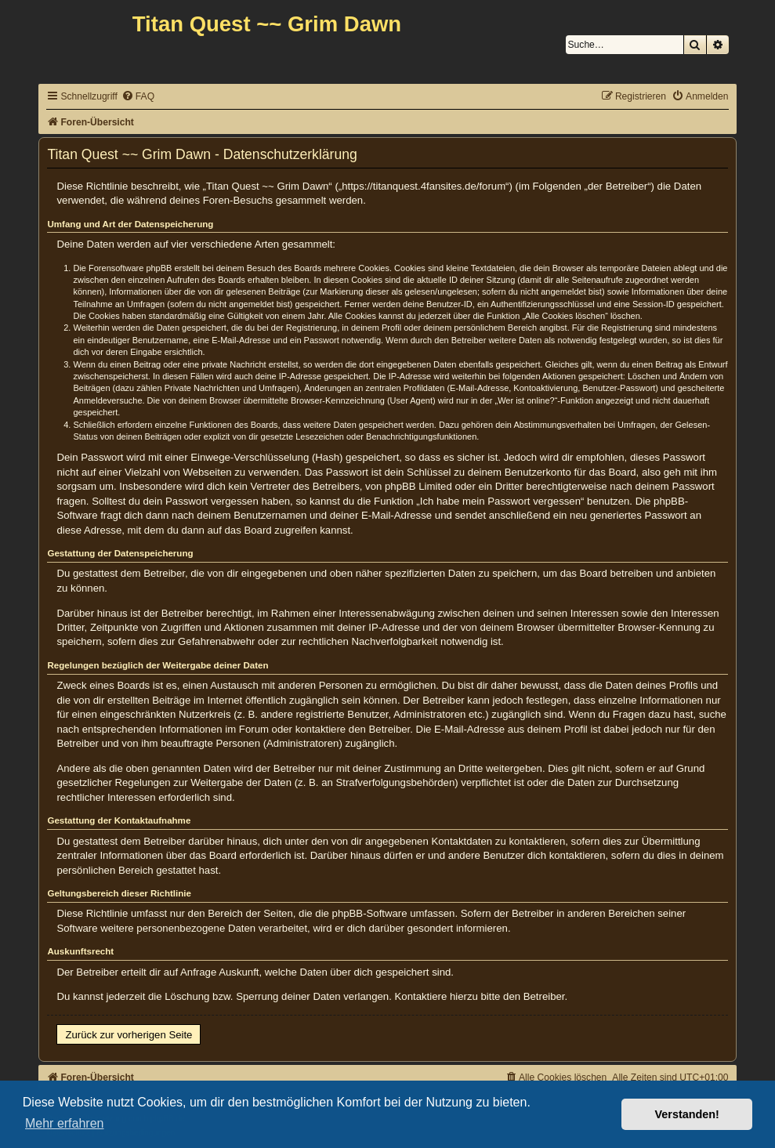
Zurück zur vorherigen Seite (128, 1035)
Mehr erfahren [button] (64, 1123)
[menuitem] (137, 96)
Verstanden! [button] (687, 1114)
